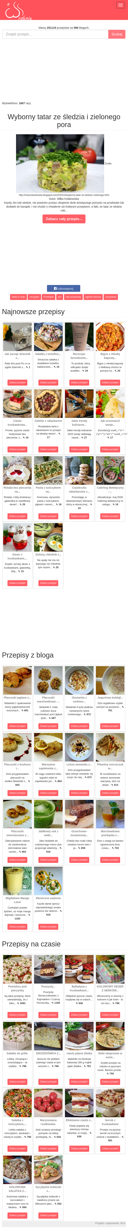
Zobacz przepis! (17, 382)
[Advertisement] (64, 70)
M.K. (123, 1223)
